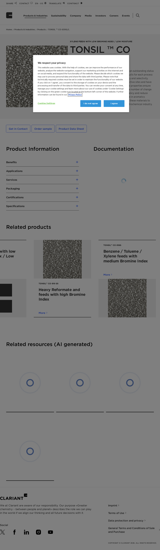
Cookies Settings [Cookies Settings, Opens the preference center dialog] (46, 103)
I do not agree (91, 103)
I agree (114, 103)
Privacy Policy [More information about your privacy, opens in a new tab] (75, 94)
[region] (81, 83)
